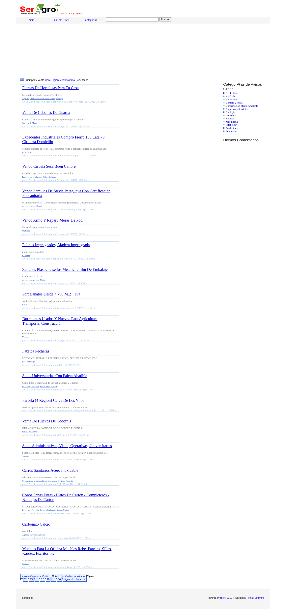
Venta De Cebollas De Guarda (46, 112)
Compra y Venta (234, 102)
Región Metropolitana (63, 79)
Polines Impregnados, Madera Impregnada (56, 245)
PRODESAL (232, 124)
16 (48, 579)
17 (42, 579)
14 (59, 579)
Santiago (59, 98)
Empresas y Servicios (237, 108)
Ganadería (231, 115)
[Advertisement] (140, 48)
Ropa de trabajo (28, 362)
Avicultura (231, 99)
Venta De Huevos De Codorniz (47, 421)
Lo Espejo (33, 432)
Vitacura (25, 337)
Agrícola (230, 96)
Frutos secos (27, 177)
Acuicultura (232, 93)
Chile (48, 79)
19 (31, 579)
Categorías (91, 19)
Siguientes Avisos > (75, 579)
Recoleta (69, 481)
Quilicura (26, 231)
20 (25, 579)
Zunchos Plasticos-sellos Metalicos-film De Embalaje (65, 269)
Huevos (25, 432)
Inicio (31, 19)
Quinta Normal (63, 510)
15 (53, 579)
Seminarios (232, 131)
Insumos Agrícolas (37, 535)
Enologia (230, 112)
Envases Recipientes (48, 510)
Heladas (230, 118)
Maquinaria (232, 121)
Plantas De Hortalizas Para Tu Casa (50, 88)
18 (37, 579)
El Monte (26, 255)
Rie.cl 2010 (226, 597)
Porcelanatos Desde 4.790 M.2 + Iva (51, 294)
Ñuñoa (42, 280)
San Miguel (37, 206)
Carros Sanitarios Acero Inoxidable (50, 470)
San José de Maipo (29, 123)
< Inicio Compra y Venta (35, 576)
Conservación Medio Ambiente (242, 105)
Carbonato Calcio (36, 524)
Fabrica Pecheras (35, 351)
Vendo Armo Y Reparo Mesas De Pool (52, 220)
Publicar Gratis (61, 19)
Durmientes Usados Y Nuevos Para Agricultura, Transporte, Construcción (60, 321)
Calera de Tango (49, 177)
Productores (232, 128)
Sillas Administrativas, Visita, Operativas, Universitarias (67, 445)
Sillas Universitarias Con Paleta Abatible (54, 376)
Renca (24, 305)
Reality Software (255, 597)
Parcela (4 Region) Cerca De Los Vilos (53, 400)
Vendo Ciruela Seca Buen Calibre (49, 166)
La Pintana (26, 152)
